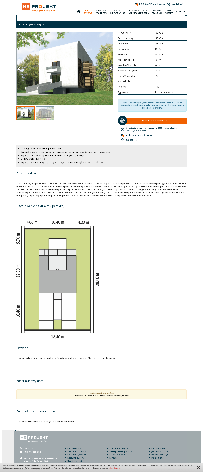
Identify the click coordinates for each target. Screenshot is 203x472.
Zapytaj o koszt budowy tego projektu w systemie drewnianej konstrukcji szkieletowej (63, 162)
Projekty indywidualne (77, 454)
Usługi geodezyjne (75, 461)
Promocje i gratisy (159, 448)
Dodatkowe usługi (159, 454)
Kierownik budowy (75, 457)
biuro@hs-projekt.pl (33, 451)
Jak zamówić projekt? (160, 451)
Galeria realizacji (117, 454)
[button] (19, 68)
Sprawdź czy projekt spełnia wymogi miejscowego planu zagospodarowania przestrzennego (66, 151)
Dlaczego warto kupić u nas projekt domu (41, 148)
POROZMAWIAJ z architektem (152, 4)
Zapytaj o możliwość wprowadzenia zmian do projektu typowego (52, 155)
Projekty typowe (74, 448)
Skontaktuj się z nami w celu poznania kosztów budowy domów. (101, 395)
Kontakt (112, 457)
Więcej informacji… (116, 468)
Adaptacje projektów (76, 451)
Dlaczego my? (157, 457)
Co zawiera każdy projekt (33, 158)
